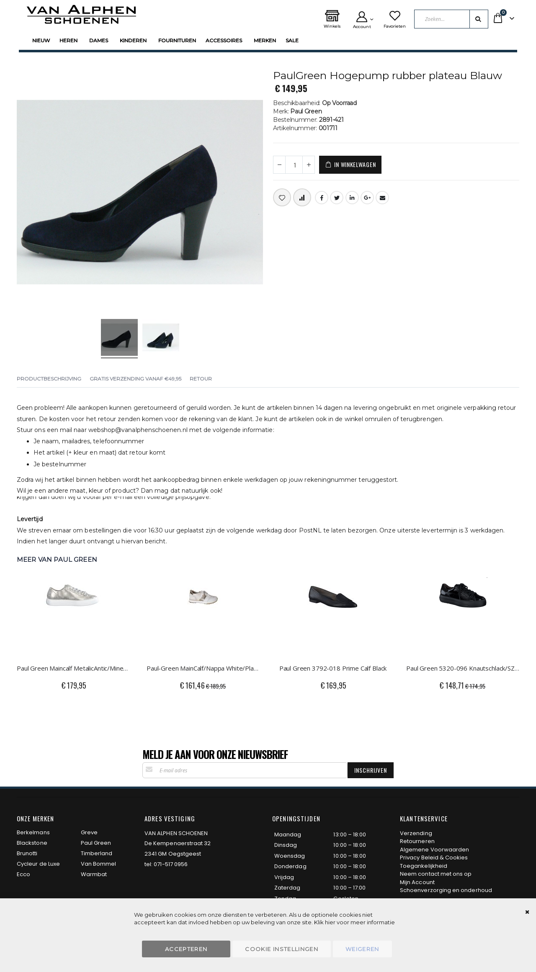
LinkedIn (352, 197)
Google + (367, 197)
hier (330, 922)
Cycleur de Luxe (38, 864)
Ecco (23, 874)
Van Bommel (98, 864)
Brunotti (27, 853)
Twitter (336, 197)
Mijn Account (417, 882)
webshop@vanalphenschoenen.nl (138, 430)
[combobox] (451, 19)
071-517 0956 (171, 864)
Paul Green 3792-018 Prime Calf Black (333, 668)
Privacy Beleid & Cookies (434, 857)
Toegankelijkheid (423, 866)
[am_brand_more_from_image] (73, 612)
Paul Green (96, 843)
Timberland (97, 853)
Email (382, 197)
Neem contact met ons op (436, 874)
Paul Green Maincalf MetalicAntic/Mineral (73, 668)
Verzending (416, 833)
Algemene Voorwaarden (434, 850)
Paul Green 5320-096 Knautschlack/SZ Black (462, 668)
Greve (89, 832)
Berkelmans (33, 832)
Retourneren (417, 841)
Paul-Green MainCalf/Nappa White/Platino (203, 668)
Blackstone (32, 843)
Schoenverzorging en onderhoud (446, 890)
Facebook (321, 197)
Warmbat (94, 874)
